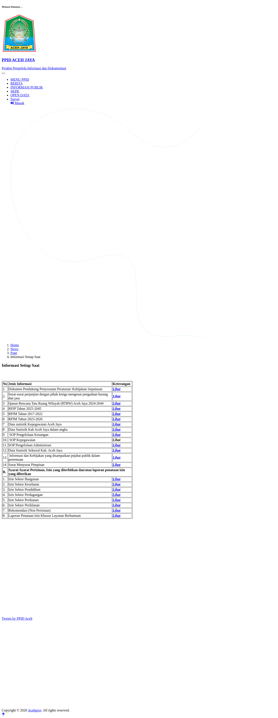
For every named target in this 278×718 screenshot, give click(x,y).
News (14, 349)
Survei (15, 99)
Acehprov (34, 710)
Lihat (117, 396)
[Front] (139, 60)
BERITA (16, 83)
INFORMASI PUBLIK (26, 87)
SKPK (14, 91)
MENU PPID (19, 79)
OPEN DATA (19, 95)
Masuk (17, 103)
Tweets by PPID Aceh (17, 618)
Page (13, 353)
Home (14, 345)
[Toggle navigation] (3, 73)
